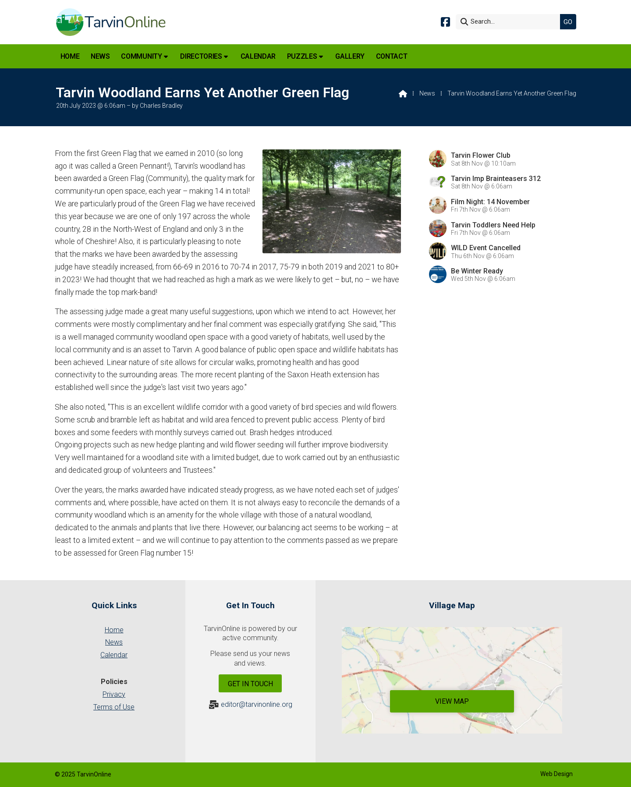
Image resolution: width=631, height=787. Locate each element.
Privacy (114, 694)
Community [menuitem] (141, 56)
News (427, 93)
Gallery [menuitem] (350, 56)
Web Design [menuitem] (556, 773)
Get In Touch (250, 684)
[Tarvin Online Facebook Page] (445, 21)
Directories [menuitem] (201, 56)
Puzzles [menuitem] (302, 56)
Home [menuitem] (70, 56)
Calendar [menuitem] (258, 56)
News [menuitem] (100, 56)
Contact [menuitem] (392, 56)
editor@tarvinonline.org (256, 704)
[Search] (510, 21)
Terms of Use (114, 707)
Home (114, 630)
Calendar (114, 655)
